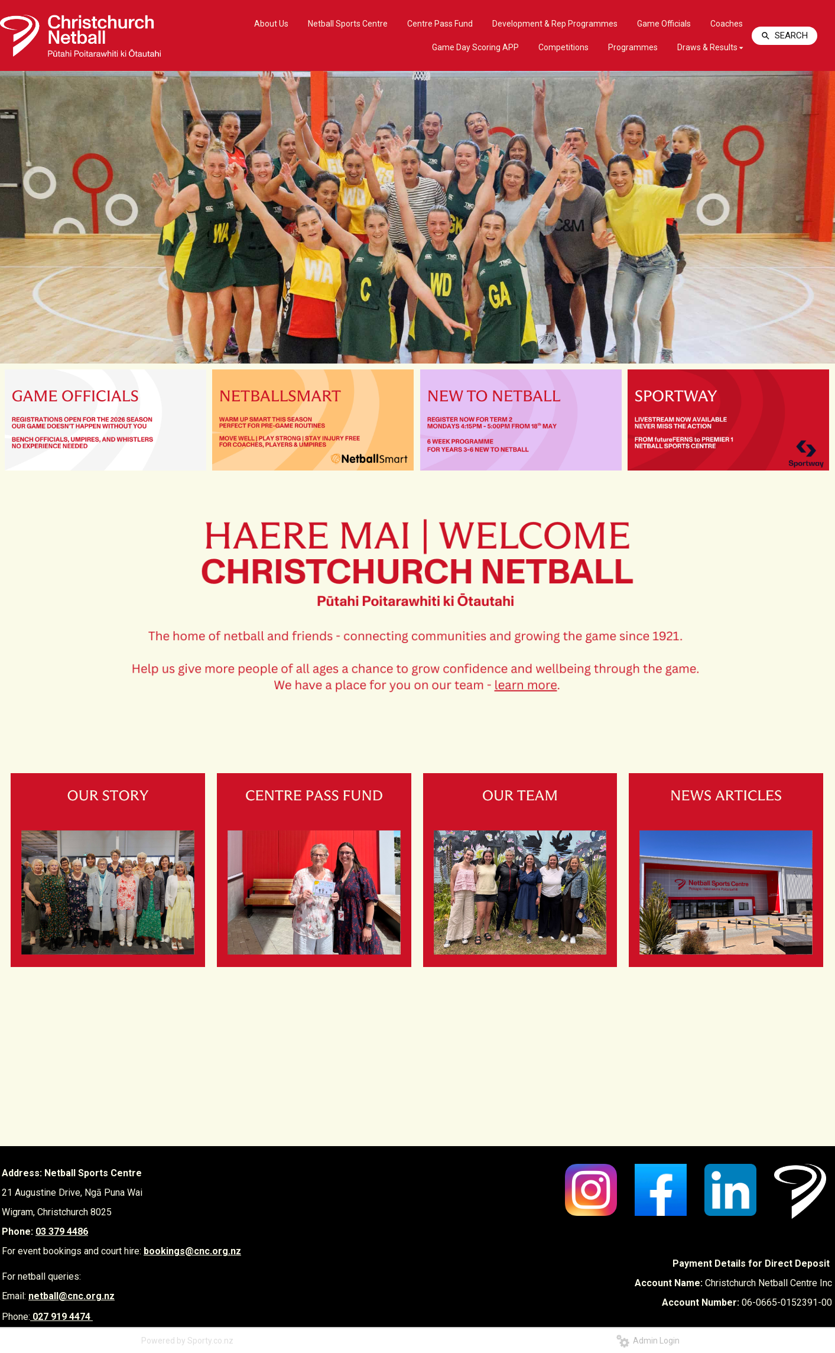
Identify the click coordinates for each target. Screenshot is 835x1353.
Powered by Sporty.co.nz (187, 1340)
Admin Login (648, 1340)
